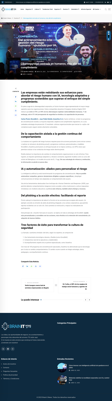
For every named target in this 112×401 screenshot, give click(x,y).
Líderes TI (38, 9)
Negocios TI (29, 9)
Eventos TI (66, 9)
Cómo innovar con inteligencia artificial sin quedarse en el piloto (33, 2)
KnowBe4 (34, 119)
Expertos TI (57, 9)
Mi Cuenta (96, 9)
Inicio (22, 9)
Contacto (6, 367)
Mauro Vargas (28, 71)
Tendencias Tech (47, 9)
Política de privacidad (10, 375)
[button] (85, 299)
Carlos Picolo (25, 119)
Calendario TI (75, 9)
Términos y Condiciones (11, 379)
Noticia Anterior (33, 282)
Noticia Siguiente (79, 281)
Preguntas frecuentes (10, 371)
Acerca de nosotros (9, 364)
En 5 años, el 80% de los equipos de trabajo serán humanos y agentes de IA (74, 286)
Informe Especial (86, 9)
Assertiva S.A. (58, 119)
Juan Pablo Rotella (46, 119)
